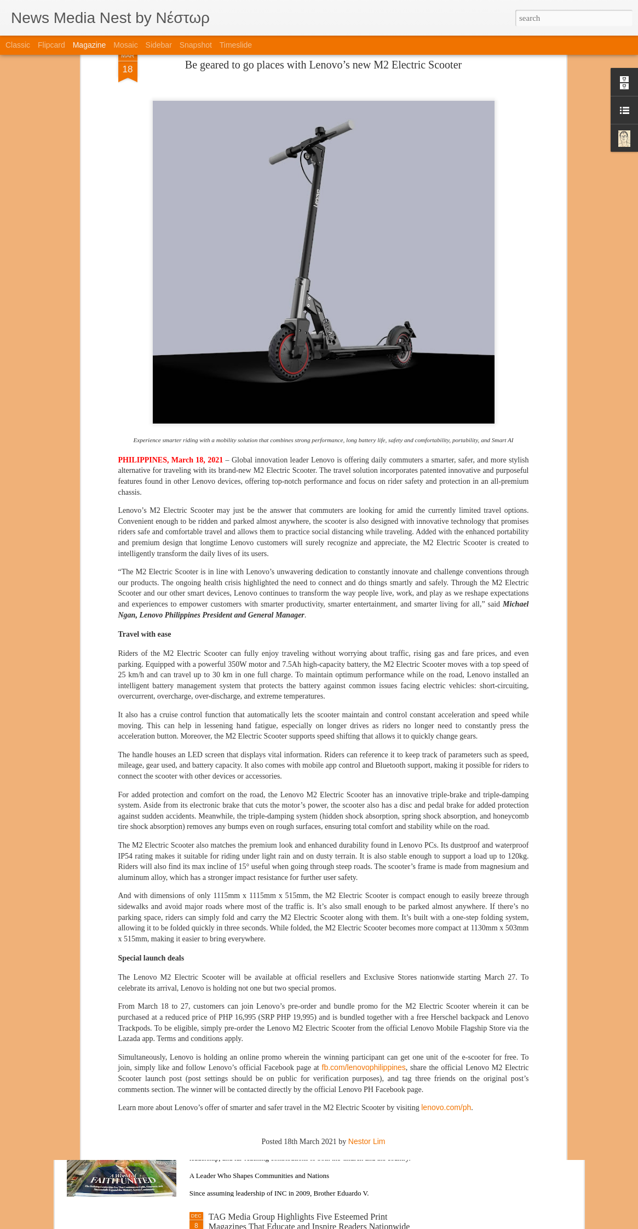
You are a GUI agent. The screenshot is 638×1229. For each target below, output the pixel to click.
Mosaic (125, 45)
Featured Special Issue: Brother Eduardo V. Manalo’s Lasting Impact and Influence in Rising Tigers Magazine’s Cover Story (310, 1101)
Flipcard (51, 45)
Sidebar (159, 45)
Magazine (89, 45)
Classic (17, 45)
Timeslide (236, 45)
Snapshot (196, 45)
